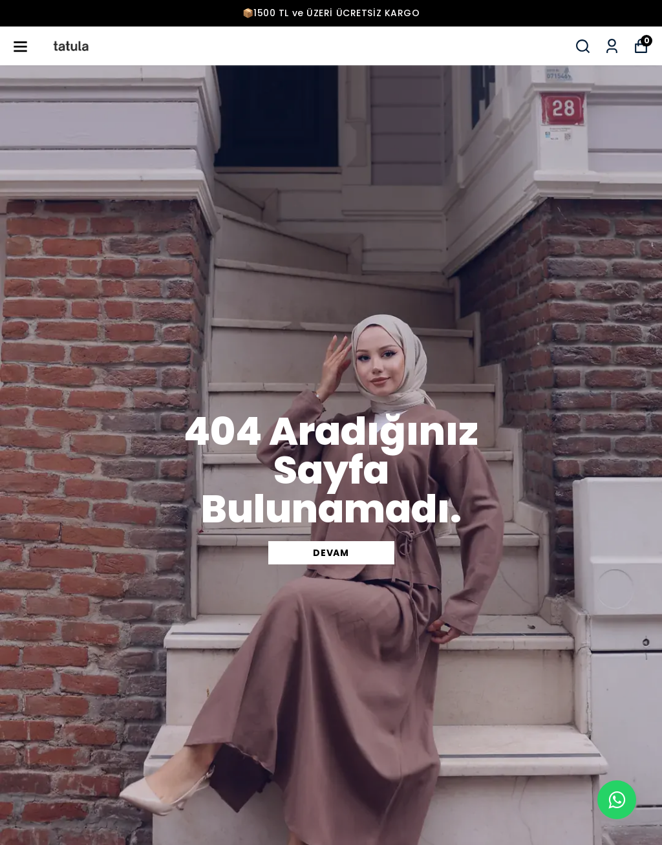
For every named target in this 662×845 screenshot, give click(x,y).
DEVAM (331, 552)
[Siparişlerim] (612, 46)
